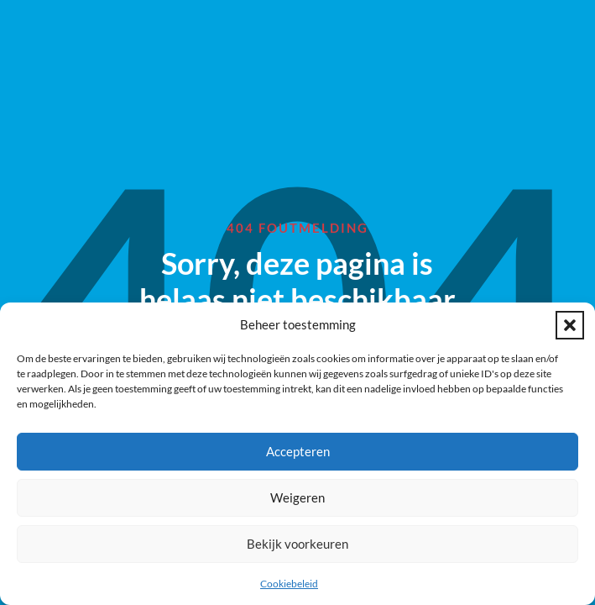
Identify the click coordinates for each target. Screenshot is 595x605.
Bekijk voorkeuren (297, 543)
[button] (569, 325)
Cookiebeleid (289, 583)
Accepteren (298, 451)
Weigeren (297, 497)
